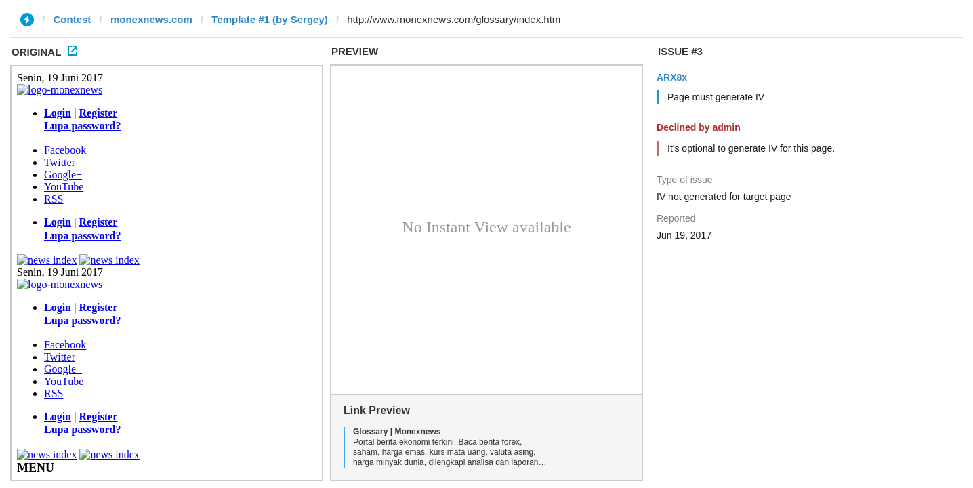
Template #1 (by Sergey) (269, 19)
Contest (72, 19)
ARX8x (672, 77)
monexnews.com (151, 19)
